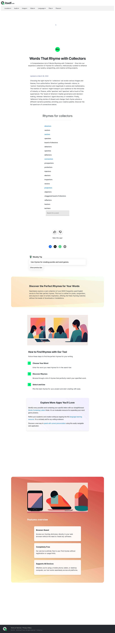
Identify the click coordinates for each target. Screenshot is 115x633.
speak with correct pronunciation (55, 423)
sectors (47, 134)
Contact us (39, 630)
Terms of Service (16, 628)
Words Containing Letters (36, 410)
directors (47, 126)
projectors (48, 188)
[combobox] (57, 213)
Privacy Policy (26, 628)
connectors (48, 159)
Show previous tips (36, 267)
